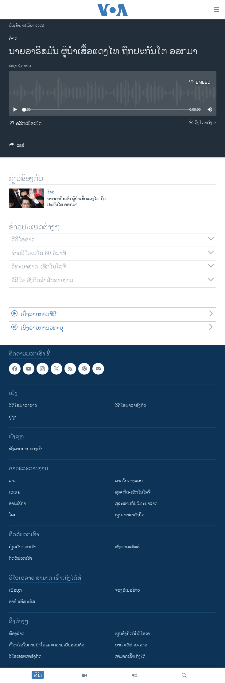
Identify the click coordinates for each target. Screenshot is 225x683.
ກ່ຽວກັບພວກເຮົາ (22, 547)
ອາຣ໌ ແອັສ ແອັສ (22, 601)
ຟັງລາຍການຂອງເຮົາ (26, 449)
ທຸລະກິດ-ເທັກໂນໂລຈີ (132, 492)
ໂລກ (13, 515)
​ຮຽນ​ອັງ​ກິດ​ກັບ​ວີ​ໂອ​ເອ (132, 633)
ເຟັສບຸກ (15, 590)
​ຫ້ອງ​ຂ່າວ (17, 633)
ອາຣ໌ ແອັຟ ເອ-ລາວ (131, 645)
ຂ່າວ (13, 39)
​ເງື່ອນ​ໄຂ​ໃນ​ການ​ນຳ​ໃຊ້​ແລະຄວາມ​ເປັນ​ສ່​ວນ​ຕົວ (46, 645)
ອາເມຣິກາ (17, 503)
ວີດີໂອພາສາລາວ (23, 405)
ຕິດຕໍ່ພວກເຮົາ (20, 558)
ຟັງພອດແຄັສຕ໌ (127, 547)
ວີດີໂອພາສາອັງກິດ (130, 405)
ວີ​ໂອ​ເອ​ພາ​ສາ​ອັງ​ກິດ (25, 656)
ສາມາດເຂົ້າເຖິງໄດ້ (130, 656)
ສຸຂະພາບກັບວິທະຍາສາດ (136, 503)
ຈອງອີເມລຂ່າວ (127, 590)
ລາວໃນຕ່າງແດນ (129, 481)
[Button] (17, 146)
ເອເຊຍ (14, 492)
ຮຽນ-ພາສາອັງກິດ (129, 515)
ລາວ (13, 481)
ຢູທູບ (13, 417)
